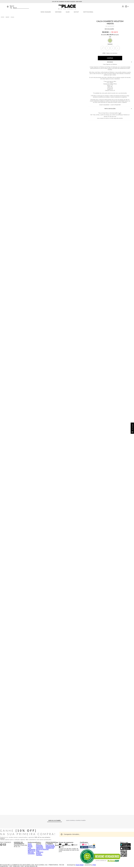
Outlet (76, 12)
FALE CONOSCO (39, 851)
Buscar (12, 6)
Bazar (7, 17)
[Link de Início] (2, 17)
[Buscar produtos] (11, 8)
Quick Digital (80, 865)
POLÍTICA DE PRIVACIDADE (50, 845)
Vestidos (58, 12)
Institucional (88, 12)
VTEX (94, 865)
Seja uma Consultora (31, 852)
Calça (12, 17)
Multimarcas (31, 851)
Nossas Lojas (30, 847)
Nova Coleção (46, 12)
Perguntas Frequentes (39, 845)
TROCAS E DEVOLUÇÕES (41, 848)
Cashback (39, 855)
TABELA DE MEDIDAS (110, 53)
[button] (102, 48)
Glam (68, 12)
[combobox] (19, 7)
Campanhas (31, 849)
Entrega (38, 853)
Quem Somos (30, 844)
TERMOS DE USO (50, 848)
